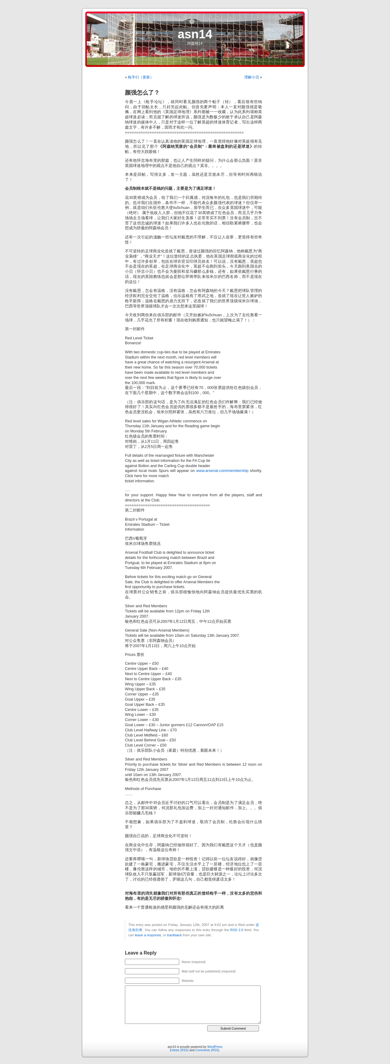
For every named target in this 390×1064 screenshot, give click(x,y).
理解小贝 (251, 77)
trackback (174, 935)
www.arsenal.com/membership (222, 471)
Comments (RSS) (207, 1050)
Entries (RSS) (179, 1050)
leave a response (148, 935)
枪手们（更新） (141, 77)
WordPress (214, 1046)
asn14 (195, 34)
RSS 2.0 (236, 930)
